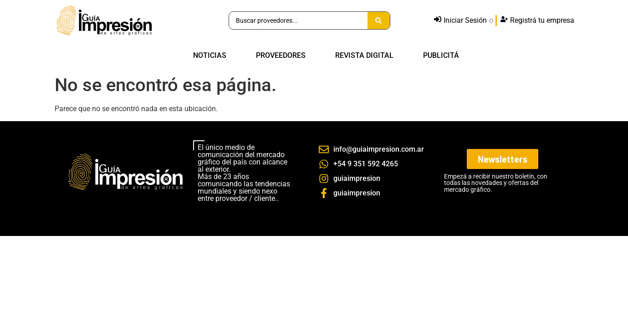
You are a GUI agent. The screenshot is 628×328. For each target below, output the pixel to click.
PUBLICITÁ (441, 55)
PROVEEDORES (281, 55)
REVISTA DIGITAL (364, 55)
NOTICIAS (209, 55)
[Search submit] (379, 20)
